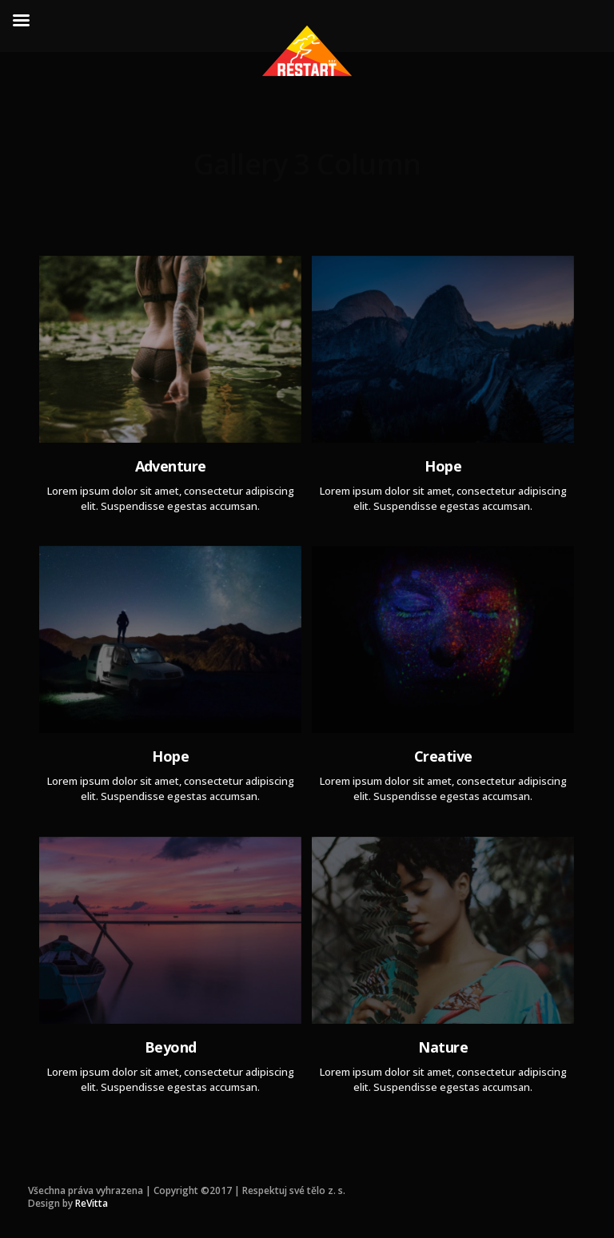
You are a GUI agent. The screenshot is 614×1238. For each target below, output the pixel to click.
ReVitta (91, 1203)
